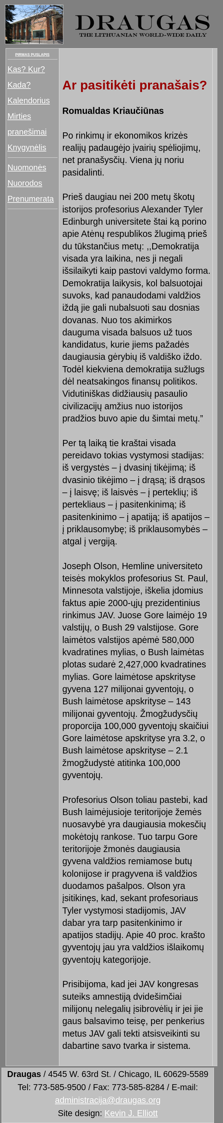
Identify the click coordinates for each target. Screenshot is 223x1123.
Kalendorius (28, 100)
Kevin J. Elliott (131, 1113)
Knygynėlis (26, 147)
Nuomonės (26, 167)
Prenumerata (30, 198)
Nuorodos (24, 183)
